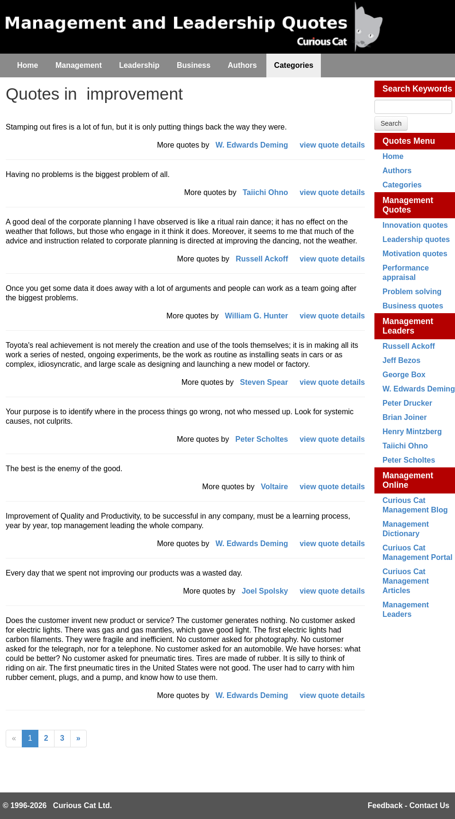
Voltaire (274, 487)
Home (392, 156)
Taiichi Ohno (405, 446)
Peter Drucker (407, 403)
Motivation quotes (414, 254)
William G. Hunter (256, 316)
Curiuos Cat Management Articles (405, 581)
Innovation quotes (415, 225)
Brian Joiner (404, 417)
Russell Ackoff (408, 346)
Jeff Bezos (401, 360)
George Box (404, 375)
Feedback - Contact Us (408, 805)
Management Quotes (407, 204)
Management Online (407, 480)
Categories (402, 185)
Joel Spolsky (265, 591)
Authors (396, 171)
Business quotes (412, 306)
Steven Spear (264, 382)
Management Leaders (407, 325)
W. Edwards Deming (418, 389)
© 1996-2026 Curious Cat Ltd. (57, 805)
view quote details (332, 145)
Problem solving (411, 292)
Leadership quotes (416, 239)
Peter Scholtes (408, 460)
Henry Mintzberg (412, 432)
